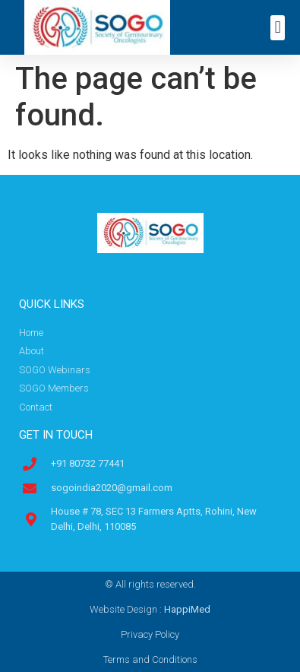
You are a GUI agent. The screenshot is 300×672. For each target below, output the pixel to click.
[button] (277, 27)
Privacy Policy (150, 634)
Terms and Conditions (150, 659)
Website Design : (150, 609)
